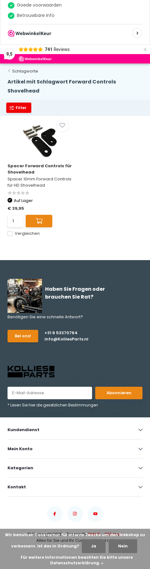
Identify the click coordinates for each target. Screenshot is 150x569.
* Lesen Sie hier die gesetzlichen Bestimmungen (53, 405)
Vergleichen (24, 233)
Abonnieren (119, 393)
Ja (93, 546)
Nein (123, 546)
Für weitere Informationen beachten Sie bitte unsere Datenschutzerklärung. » (77, 560)
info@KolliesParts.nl (66, 339)
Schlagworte (25, 71)
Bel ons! (23, 336)
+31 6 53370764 (61, 333)
